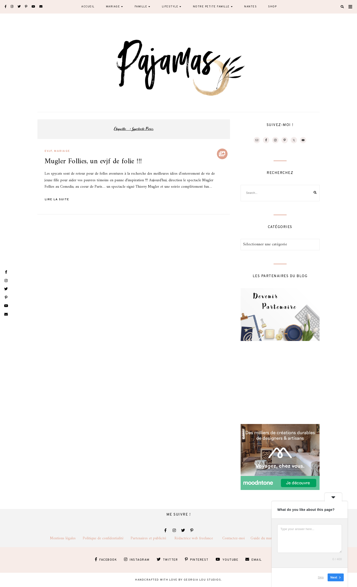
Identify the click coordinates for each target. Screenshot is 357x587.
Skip (321, 577)
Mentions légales (66, 538)
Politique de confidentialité (107, 538)
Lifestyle (170, 6)
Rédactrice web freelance (198, 538)
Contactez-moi (236, 538)
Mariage (113, 6)
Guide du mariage (268, 538)
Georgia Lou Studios (202, 580)
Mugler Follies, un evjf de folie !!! (93, 161)
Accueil (88, 6)
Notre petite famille (211, 6)
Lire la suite (57, 199)
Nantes (250, 6)
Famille (141, 6)
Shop (272, 6)
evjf (48, 151)
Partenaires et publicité (152, 538)
